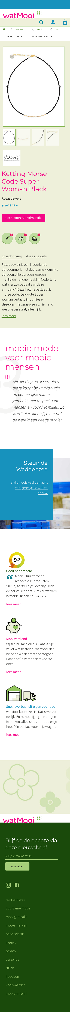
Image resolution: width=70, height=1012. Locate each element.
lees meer (9, 316)
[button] (7, 87)
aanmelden (17, 866)
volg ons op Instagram (10, 885)
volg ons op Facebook (19, 885)
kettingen (41, 29)
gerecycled (21, 238)
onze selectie (15, 933)
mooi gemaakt (16, 916)
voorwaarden (16, 985)
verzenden (13, 959)
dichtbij (34, 238)
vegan (7, 238)
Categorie (12, 36)
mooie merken (16, 925)
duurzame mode (18, 908)
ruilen (10, 968)
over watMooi (15, 899)
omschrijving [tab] (12, 256)
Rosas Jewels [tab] (36, 256)
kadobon (12, 976)
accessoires (21, 29)
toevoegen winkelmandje (23, 217)
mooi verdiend (16, 993)
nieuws (11, 942)
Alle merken (40, 36)
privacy (11, 951)
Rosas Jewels (11, 198)
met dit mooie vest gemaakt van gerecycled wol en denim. (28, 487)
